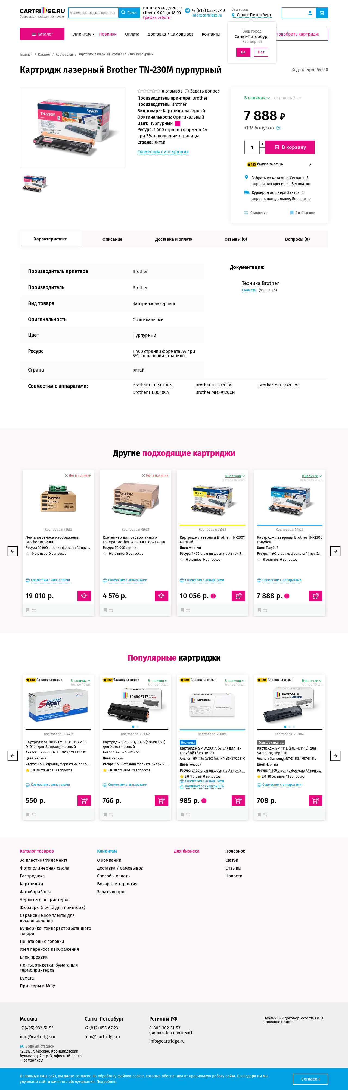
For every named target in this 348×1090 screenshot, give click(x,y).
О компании (109, 855)
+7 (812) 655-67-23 (101, 1023)
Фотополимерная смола (44, 863)
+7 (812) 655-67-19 (209, 10)
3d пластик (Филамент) (43, 855)
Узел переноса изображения (49, 945)
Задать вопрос (111, 887)
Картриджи (31, 879)
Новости (234, 871)
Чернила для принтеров (45, 895)
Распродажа (32, 871)
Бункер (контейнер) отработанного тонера (55, 926)
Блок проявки (34, 952)
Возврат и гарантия (117, 879)
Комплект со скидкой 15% (204, 782)
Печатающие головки (42, 937)
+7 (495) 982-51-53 (37, 1023)
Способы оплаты (114, 871)
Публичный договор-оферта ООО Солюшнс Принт (293, 1016)
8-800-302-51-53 (164, 1023)
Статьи (231, 855)
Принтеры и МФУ (37, 981)
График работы (158, 17)
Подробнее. (107, 1081)
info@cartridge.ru (208, 15)
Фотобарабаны (35, 887)
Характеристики (50, 234)
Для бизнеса (187, 846)
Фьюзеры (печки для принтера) (52, 903)
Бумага (27, 973)
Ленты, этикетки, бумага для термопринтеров (49, 963)
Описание (112, 234)
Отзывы (233, 863)
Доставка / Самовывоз (120, 863)
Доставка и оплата (173, 234)
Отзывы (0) (236, 234)
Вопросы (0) (297, 234)
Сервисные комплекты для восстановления (47, 913)
